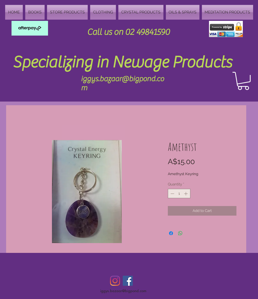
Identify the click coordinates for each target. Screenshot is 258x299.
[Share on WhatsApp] (180, 233)
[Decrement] (172, 193)
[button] (243, 81)
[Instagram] (115, 281)
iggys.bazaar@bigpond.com (123, 290)
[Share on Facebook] (171, 233)
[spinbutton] (179, 193)
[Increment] (186, 193)
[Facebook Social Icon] (128, 281)
